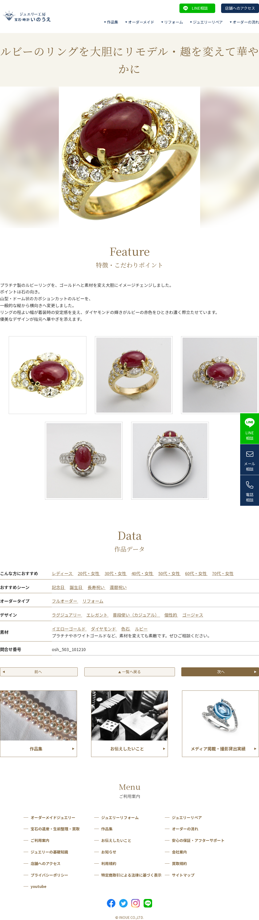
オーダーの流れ (246, 22)
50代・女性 (169, 573)
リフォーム (173, 22)
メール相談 (249, 466)
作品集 (112, 22)
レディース (62, 573)
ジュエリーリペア (208, 22)
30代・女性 (116, 573)
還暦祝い (118, 587)
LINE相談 (200, 8)
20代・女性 (89, 573)
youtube (38, 886)
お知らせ (108, 852)
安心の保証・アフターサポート (198, 840)
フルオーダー (65, 601)
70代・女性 (223, 573)
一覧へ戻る (129, 671)
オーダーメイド (141, 22)
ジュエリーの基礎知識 (49, 852)
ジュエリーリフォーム (120, 817)
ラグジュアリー (67, 615)
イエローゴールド (69, 629)
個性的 (171, 615)
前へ (38, 671)
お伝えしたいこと (116, 840)
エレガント (97, 615)
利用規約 (108, 863)
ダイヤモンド (104, 629)
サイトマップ (183, 875)
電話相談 (249, 497)
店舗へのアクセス (240, 8)
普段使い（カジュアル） (136, 615)
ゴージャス (192, 615)
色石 (126, 629)
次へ (221, 671)
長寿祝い (96, 587)
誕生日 (76, 587)
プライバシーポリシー (49, 875)
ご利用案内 (40, 840)
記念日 (58, 587)
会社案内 (179, 852)
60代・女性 (196, 573)
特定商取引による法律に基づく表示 (131, 875)
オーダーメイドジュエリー (53, 817)
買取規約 (179, 863)
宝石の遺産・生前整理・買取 (55, 829)
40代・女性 (142, 573)
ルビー (141, 629)
